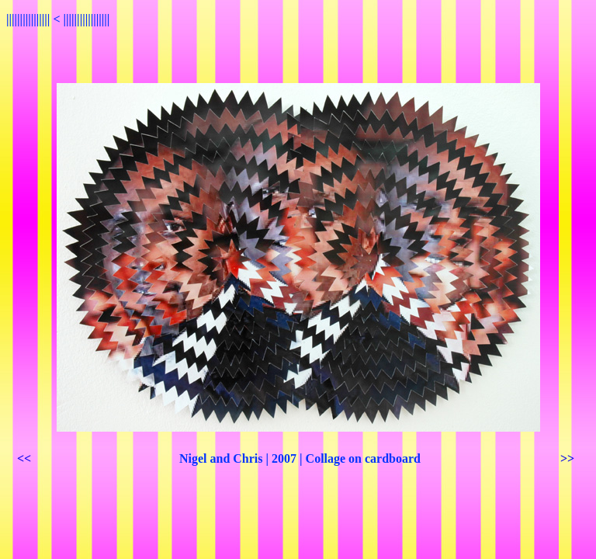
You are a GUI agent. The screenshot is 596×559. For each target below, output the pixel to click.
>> (567, 458)
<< (24, 458)
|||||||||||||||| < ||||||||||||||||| (57, 19)
